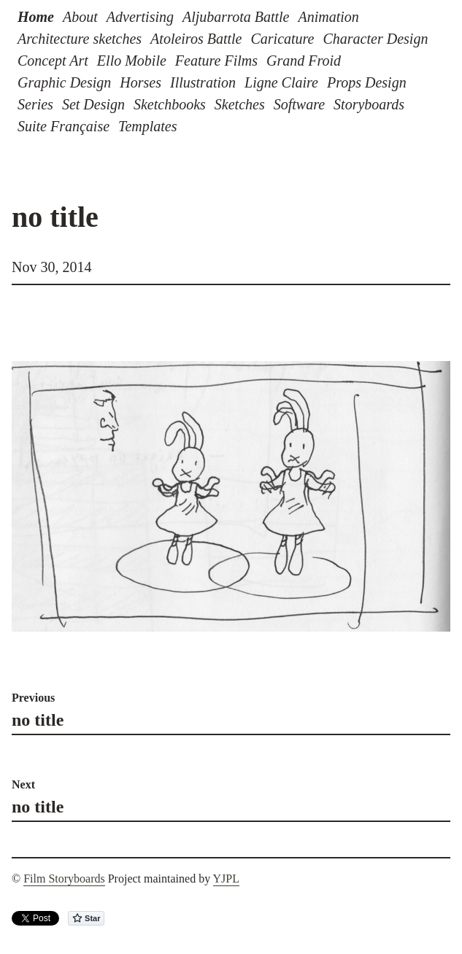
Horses (140, 82)
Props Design (367, 82)
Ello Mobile (131, 61)
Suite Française (63, 126)
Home (36, 17)
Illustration (203, 82)
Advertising (140, 17)
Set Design (93, 104)
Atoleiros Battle (196, 39)
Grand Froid (303, 61)
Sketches (240, 104)
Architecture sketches (80, 39)
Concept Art (53, 61)
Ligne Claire (281, 82)
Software (299, 104)
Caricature (282, 39)
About (80, 17)
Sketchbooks (170, 104)
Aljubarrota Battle (235, 17)
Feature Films (216, 61)
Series (35, 104)
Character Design (375, 39)
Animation (328, 17)
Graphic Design (64, 82)
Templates (147, 126)
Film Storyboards (64, 878)
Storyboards (369, 104)
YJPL (226, 878)
